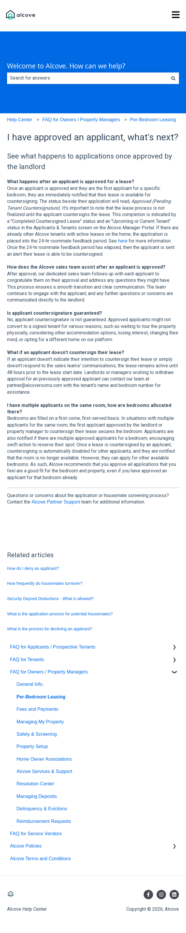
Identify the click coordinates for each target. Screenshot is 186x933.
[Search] (173, 78)
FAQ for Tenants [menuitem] (27, 659)
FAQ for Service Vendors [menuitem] (36, 833)
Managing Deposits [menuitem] (36, 796)
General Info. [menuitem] (30, 684)
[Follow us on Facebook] (148, 894)
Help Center (19, 119)
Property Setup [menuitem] (32, 746)
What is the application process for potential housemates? (60, 614)
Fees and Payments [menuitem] (37, 709)
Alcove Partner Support (55, 501)
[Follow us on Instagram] (161, 894)
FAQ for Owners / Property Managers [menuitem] (49, 671)
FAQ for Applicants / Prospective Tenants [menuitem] (52, 646)
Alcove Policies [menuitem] (26, 845)
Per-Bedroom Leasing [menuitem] (40, 696)
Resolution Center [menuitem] (35, 783)
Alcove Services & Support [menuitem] (44, 771)
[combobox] (87, 78)
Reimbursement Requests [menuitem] (43, 821)
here (122, 240)
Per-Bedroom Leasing (153, 119)
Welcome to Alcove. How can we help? (66, 65)
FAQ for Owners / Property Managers (81, 119)
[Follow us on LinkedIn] (174, 894)
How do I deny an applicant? (33, 568)
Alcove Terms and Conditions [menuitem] (40, 858)
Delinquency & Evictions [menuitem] (41, 808)
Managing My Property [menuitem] (40, 721)
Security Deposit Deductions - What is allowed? (50, 598)
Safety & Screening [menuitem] (36, 734)
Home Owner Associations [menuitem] (44, 759)
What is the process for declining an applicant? (49, 629)
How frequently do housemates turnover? (44, 583)
